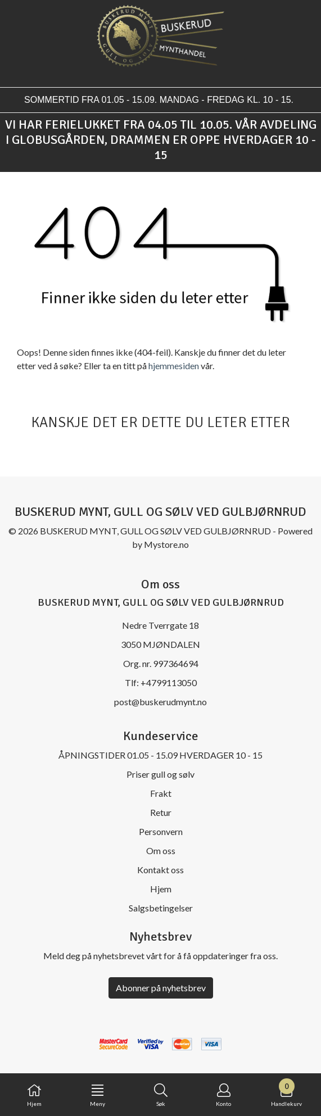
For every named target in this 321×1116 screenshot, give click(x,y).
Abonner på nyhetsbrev (161, 987)
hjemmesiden (173, 365)
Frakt (160, 793)
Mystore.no (166, 544)
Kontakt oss (160, 869)
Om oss (160, 850)
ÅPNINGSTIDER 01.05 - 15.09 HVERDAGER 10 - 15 (160, 755)
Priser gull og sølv (160, 774)
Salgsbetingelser (161, 907)
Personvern (161, 831)
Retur (160, 812)
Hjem (160, 888)
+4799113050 (169, 682)
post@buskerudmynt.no (160, 701)
